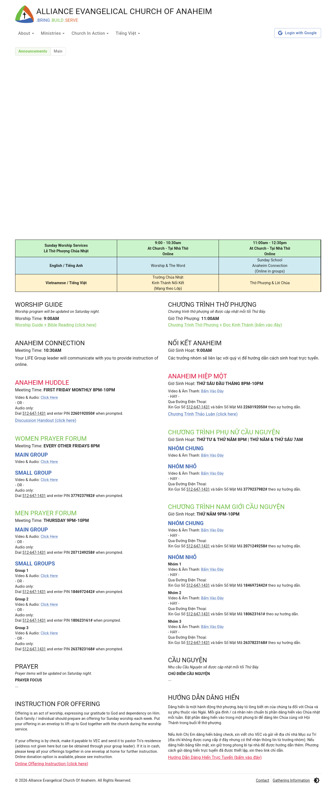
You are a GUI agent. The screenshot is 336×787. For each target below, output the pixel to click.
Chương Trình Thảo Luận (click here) (203, 414)
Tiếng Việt (128, 33)
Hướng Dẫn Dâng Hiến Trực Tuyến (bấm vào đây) (215, 757)
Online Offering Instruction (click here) (51, 763)
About (27, 33)
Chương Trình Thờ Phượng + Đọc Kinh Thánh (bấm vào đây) (225, 324)
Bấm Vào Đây (212, 391)
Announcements (33, 51)
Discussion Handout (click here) (45, 420)
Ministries (53, 33)
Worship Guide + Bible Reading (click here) (56, 324)
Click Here (49, 397)
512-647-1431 (34, 413)
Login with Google (298, 33)
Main (58, 51)
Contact (262, 780)
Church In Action (90, 33)
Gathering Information (291, 780)
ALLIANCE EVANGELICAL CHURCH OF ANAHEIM (124, 11)
